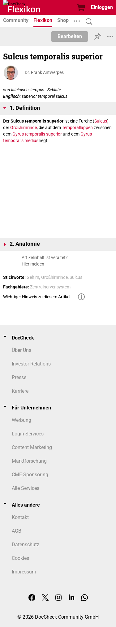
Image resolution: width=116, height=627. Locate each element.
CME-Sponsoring (30, 475)
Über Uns (21, 350)
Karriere (20, 391)
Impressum (24, 572)
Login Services (28, 434)
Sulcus (100, 121)
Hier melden (33, 264)
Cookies (20, 558)
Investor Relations (31, 364)
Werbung (21, 420)
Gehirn (33, 277)
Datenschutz (25, 544)
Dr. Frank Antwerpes (44, 72)
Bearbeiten (70, 36)
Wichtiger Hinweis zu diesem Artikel (36, 296)
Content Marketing (32, 447)
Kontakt (20, 517)
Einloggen (102, 7)
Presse (19, 377)
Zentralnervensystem (50, 286)
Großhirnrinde (23, 127)
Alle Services (25, 488)
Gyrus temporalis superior (37, 134)
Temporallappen (77, 127)
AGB (16, 531)
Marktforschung (29, 461)
